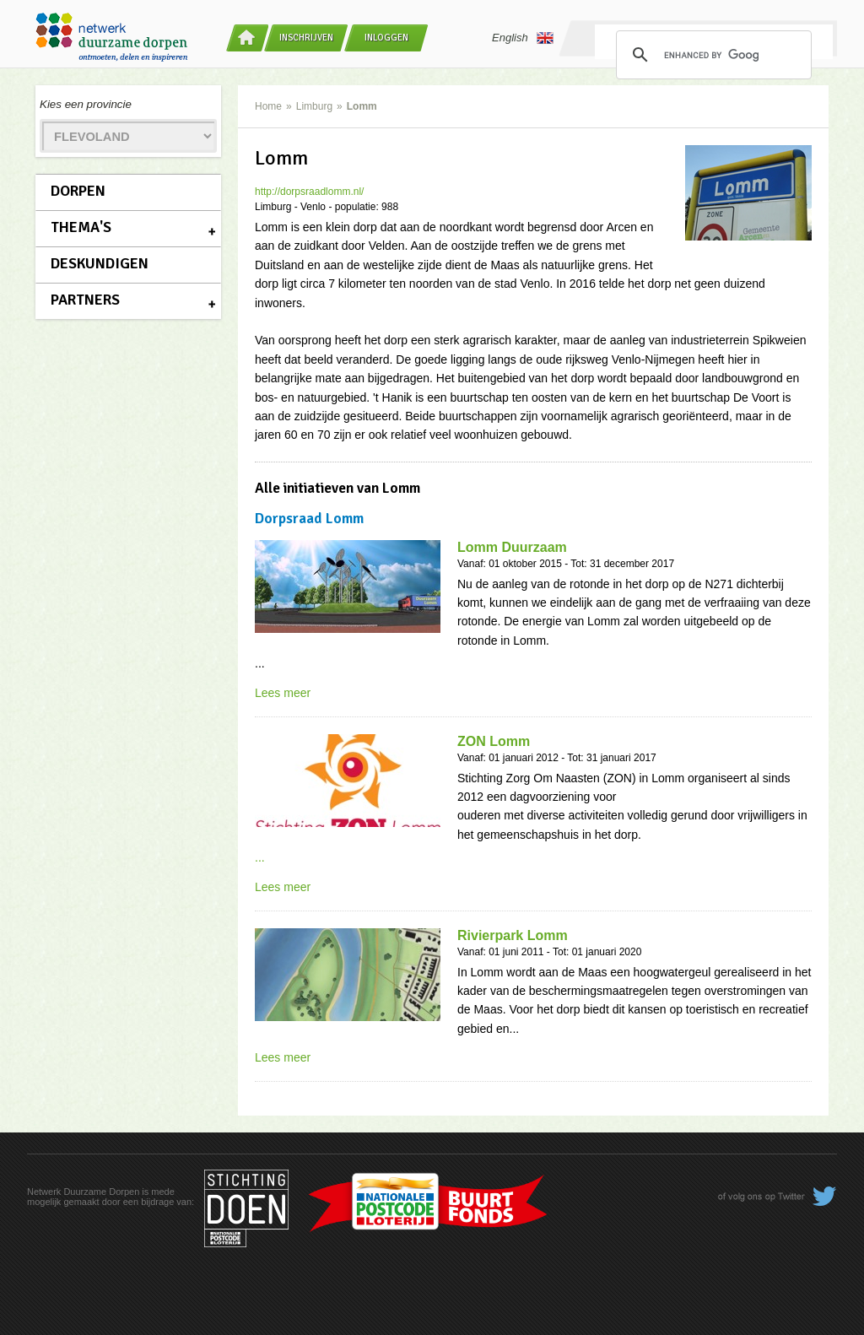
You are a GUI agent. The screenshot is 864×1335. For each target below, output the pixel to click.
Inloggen (386, 37)
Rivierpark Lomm (512, 935)
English (523, 38)
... (260, 857)
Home (268, 106)
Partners (85, 299)
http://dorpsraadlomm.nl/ (309, 191)
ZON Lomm (493, 741)
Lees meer (282, 693)
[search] (711, 55)
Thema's (81, 227)
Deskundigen (99, 263)
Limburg (314, 106)
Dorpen (78, 190)
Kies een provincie (86, 104)
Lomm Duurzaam (512, 547)
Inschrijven (306, 37)
